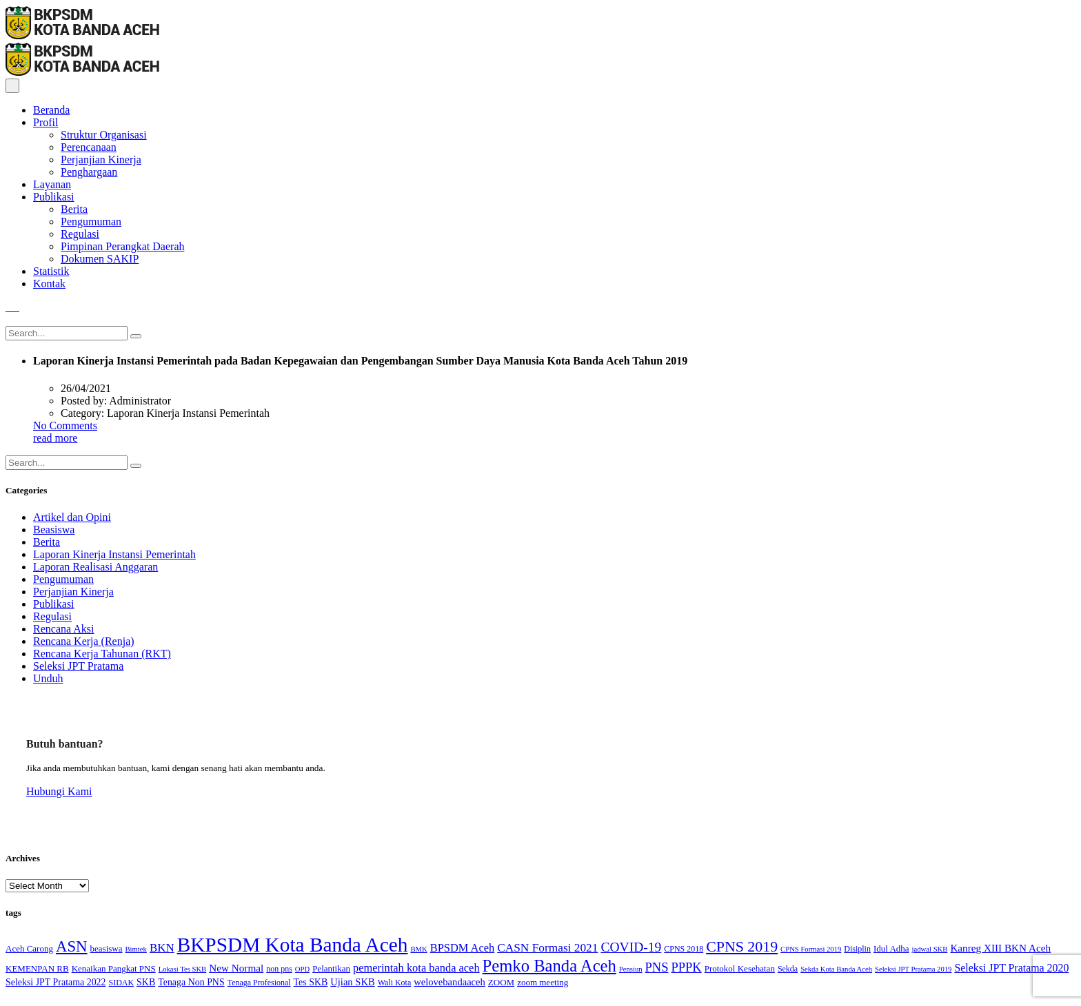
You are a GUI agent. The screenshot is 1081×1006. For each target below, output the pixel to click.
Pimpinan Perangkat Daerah (123, 246)
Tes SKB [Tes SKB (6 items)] (311, 982)
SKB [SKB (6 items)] (146, 982)
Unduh (48, 678)
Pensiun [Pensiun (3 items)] (631, 969)
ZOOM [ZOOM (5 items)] (501, 982)
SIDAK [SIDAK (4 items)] (121, 982)
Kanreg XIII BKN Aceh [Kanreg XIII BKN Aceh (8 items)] (1000, 948)
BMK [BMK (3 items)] (418, 949)
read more (55, 438)
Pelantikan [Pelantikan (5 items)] (331, 968)
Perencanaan (89, 147)
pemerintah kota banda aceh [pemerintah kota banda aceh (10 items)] (416, 967)
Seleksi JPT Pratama (78, 666)
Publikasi (53, 197)
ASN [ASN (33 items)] (72, 946)
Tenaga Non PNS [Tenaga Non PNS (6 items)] (191, 982)
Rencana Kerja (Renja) (83, 641)
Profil (45, 122)
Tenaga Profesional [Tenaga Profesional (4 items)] (259, 982)
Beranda (51, 110)
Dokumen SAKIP (100, 259)
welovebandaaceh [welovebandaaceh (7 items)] (449, 981)
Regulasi (80, 234)
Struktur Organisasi (104, 135)
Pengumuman (91, 221)
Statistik (51, 271)
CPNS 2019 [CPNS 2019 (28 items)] (742, 946)
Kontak (49, 283)
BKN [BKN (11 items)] (162, 947)
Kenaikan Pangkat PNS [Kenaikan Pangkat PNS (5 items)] (114, 968)
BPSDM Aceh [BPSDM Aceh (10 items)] (462, 947)
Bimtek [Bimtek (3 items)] (136, 949)
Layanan (52, 184)
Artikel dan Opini (72, 517)
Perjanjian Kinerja (101, 159)
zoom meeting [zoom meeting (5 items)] (542, 982)
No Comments (65, 425)
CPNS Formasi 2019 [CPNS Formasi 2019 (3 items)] (810, 949)
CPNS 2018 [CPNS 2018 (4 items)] (683, 949)
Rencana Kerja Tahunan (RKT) (102, 653)
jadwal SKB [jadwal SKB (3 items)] (930, 949)
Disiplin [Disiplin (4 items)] (857, 949)
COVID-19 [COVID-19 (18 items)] (630, 947)
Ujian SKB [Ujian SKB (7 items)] (352, 981)
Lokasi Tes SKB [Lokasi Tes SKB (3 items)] (183, 969)
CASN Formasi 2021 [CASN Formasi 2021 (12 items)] (547, 947)
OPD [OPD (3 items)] (302, 969)
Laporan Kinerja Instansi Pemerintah (114, 554)
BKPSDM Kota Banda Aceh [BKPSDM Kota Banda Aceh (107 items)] (292, 945)
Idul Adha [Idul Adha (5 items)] (891, 948)
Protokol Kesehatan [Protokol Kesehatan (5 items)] (740, 968)
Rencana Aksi (63, 629)
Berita (74, 209)
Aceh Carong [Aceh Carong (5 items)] (29, 948)
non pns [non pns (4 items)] (279, 969)
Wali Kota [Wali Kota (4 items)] (395, 982)
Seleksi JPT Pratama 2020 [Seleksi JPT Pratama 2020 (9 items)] (1011, 968)
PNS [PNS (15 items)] (657, 967)
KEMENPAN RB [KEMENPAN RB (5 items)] (37, 968)
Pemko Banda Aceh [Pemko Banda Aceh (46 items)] (549, 965)
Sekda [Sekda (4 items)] (788, 969)
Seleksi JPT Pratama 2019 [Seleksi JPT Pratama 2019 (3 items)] (913, 969)
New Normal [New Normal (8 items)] (236, 968)
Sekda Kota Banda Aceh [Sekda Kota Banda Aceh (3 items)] (836, 969)
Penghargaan (89, 172)
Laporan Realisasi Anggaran (95, 567)
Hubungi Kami (59, 791)
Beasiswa (53, 529)
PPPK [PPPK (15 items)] (686, 967)
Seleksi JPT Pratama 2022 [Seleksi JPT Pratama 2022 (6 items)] (56, 982)
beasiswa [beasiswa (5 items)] (106, 948)
